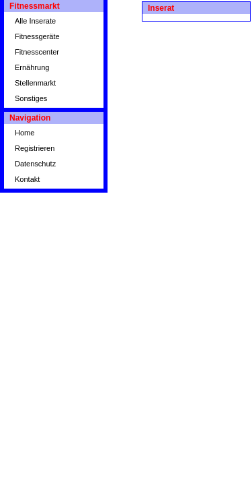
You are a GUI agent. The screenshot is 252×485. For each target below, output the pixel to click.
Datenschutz (35, 164)
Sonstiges (31, 98)
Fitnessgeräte (37, 36)
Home (24, 133)
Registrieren (34, 148)
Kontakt (27, 179)
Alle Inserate (35, 21)
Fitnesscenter (37, 52)
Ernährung (32, 67)
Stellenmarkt (35, 83)
